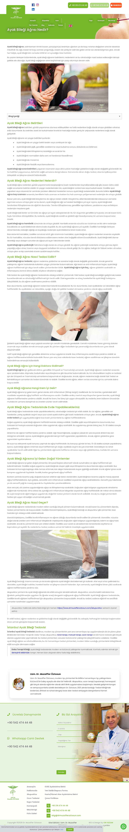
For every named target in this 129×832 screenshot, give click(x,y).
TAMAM (69, 829)
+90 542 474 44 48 (98, 5)
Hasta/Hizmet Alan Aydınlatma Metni (61, 794)
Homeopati (101, 22)
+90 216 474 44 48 (77, 5)
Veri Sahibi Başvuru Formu (56, 790)
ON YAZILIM (108, 822)
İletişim (60, 27)
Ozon (57, 22)
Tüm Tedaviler (33, 27)
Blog (42, 27)
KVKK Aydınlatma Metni (55, 786)
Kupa (91, 22)
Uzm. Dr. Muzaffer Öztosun (45, 674)
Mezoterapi (111, 22)
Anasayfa (33, 22)
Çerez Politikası (51, 798)
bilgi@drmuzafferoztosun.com (66, 815)
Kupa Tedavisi (33, 802)
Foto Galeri (32, 813)
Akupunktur (45, 22)
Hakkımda (51, 27)
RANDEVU (116, 5)
